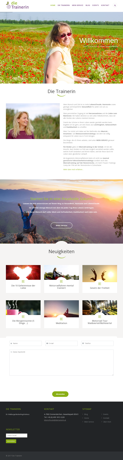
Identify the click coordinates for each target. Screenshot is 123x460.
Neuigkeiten (61, 251)
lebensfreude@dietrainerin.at (55, 420)
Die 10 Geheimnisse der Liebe (23, 279)
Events (95, 5)
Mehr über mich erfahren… (73, 169)
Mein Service (77, 5)
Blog (88, 5)
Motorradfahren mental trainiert (61, 279)
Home (52, 5)
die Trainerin (64, 5)
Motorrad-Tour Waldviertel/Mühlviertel (99, 314)
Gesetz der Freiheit (99, 279)
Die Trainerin (61, 91)
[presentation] (61, 384)
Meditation (61, 314)
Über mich (110, 53)
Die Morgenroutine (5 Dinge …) (23, 314)
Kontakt (105, 5)
